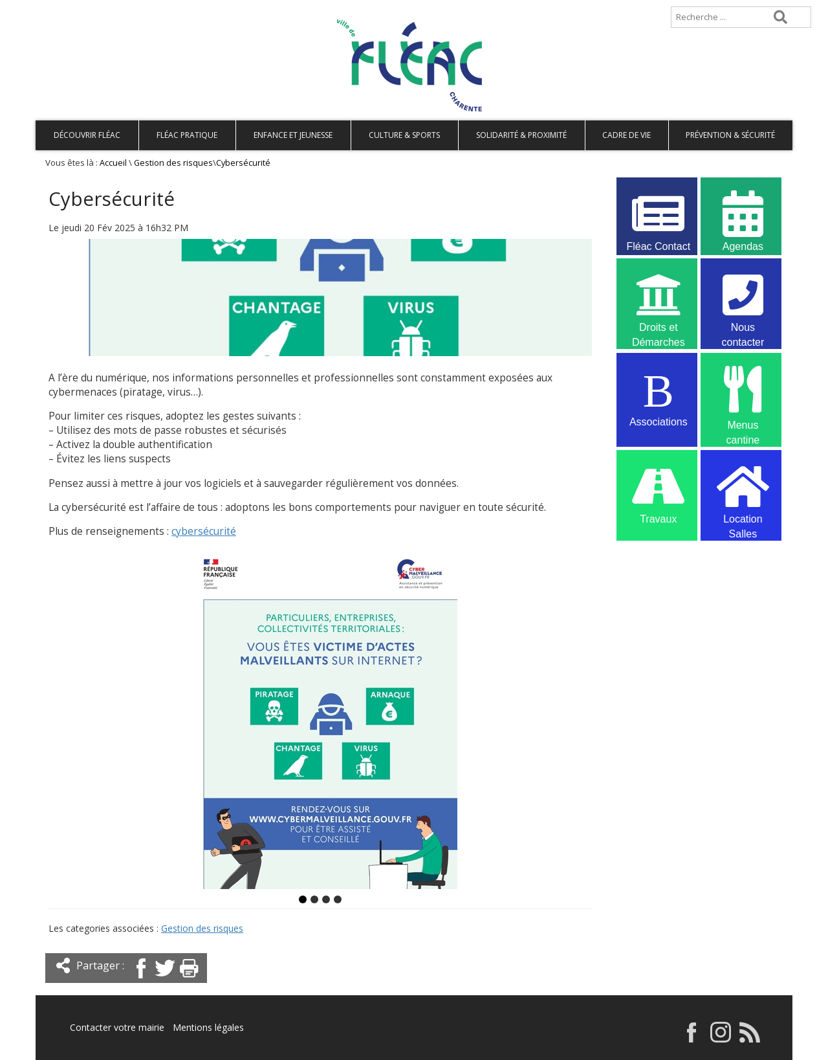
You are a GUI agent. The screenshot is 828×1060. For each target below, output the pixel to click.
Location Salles (742, 494)
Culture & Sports (404, 135)
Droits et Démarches (658, 302)
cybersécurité (203, 531)
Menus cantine (742, 397)
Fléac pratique (187, 135)
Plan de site (118, 11)
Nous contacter (742, 302)
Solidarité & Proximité (521, 135)
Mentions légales (208, 1027)
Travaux (658, 492)
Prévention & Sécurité (730, 135)
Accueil (57, 11)
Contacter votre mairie (117, 1027)
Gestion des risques (173, 162)
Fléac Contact (658, 220)
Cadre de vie (626, 135)
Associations (658, 395)
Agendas (742, 220)
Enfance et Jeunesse (293, 135)
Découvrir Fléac (87, 135)
